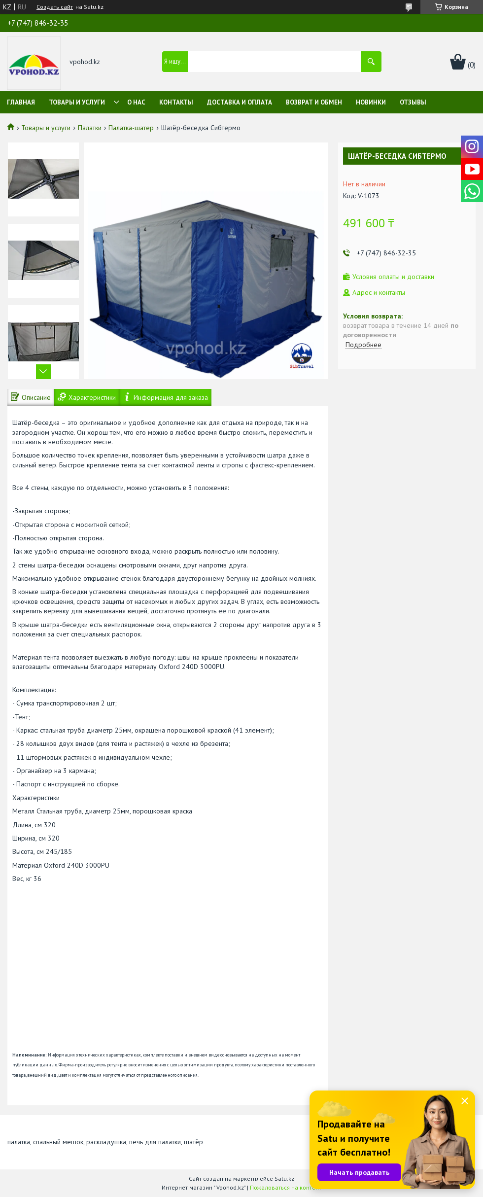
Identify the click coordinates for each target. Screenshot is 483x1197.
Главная (21, 102)
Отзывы (413, 102)
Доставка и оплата (239, 102)
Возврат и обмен (314, 102)
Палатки (90, 127)
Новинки (371, 102)
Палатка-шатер (131, 127)
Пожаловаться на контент (285, 1187)
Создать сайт (54, 6)
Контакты (176, 102)
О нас (136, 102)
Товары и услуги (77, 102)
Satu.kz (284, 1178)
